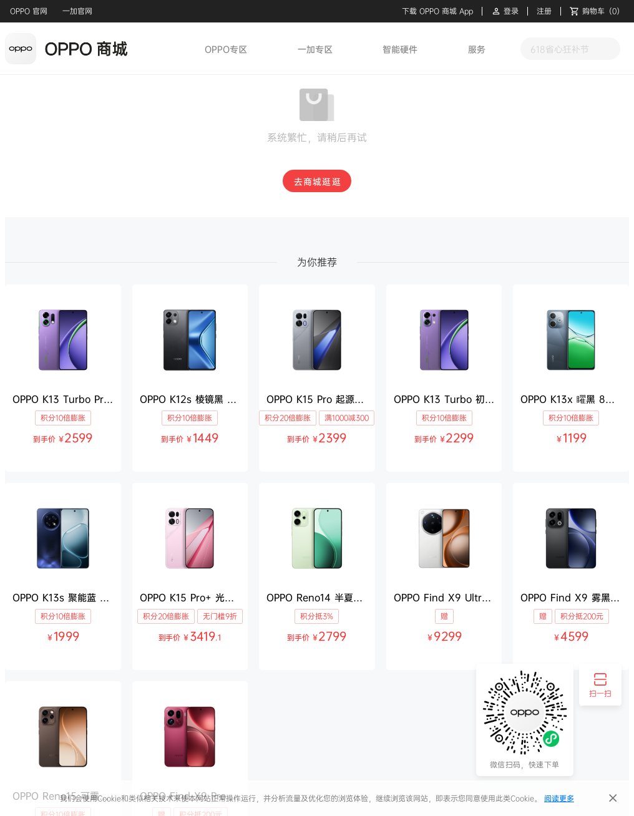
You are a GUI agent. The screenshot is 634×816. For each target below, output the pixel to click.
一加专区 (315, 49)
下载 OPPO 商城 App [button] (437, 11)
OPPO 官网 (28, 11)
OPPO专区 (226, 49)
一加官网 (77, 11)
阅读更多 (559, 798)
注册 (544, 11)
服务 (476, 49)
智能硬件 (400, 49)
